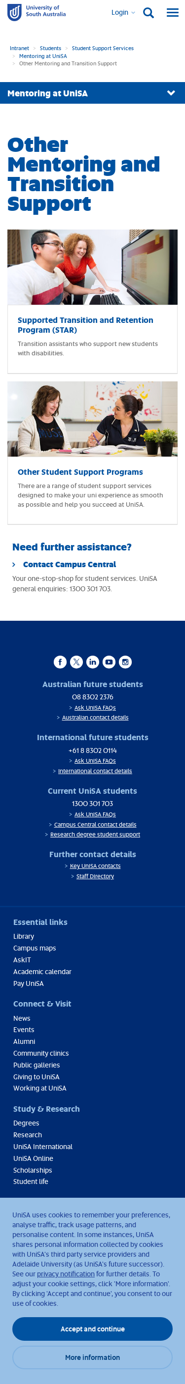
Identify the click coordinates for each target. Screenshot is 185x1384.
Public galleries (36, 1064)
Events (24, 1029)
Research (27, 1134)
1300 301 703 (92, 803)
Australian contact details (95, 717)
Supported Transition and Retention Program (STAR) (85, 324)
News (22, 1018)
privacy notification (66, 1273)
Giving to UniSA (36, 1076)
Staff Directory (95, 876)
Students (50, 48)
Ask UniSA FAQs (95, 707)
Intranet (19, 48)
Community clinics (41, 1053)
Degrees (26, 1122)
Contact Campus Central (69, 564)
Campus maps (34, 947)
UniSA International (43, 1146)
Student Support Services (103, 48)
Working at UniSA (40, 1088)
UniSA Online (33, 1158)
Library (23, 936)
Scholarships (32, 1170)
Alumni (24, 1041)
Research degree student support (95, 834)
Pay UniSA (28, 983)
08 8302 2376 (92, 696)
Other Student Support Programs (80, 471)
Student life (30, 1181)
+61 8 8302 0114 (93, 750)
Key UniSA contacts (95, 866)
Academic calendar (42, 971)
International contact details (95, 771)
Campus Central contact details (95, 824)
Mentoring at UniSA (43, 55)
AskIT (22, 959)
